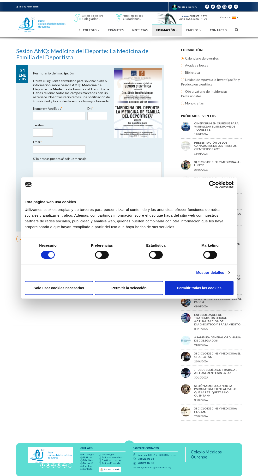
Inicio (20, 7)
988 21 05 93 (146, 458)
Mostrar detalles (210, 272)
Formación (33, 7)
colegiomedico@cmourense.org (154, 467)
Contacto (218, 30)
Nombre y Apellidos (47, 104)
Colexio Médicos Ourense (206, 454)
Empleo (193, 30)
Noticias (140, 30)
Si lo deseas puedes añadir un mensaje (59, 138)
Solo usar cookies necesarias (59, 288)
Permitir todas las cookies (199, 288)
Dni (90, 104)
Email (37, 121)
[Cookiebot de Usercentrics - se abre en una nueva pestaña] (213, 184)
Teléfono (115, 104)
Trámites (116, 30)
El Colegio (89, 30)
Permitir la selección (129, 288)
